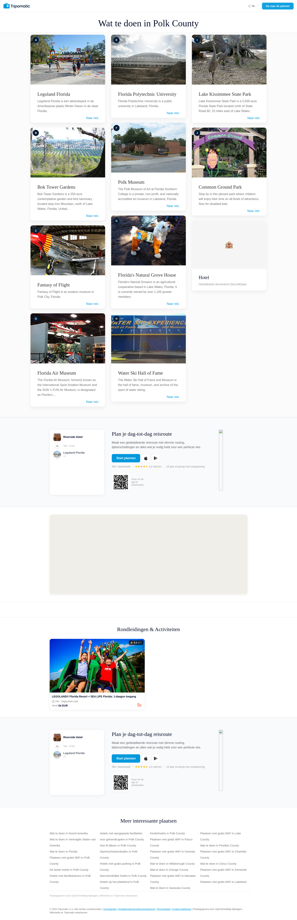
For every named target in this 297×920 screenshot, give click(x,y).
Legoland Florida (53, 94)
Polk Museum (131, 182)
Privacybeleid (163, 909)
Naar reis (92, 118)
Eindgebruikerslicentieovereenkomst (136, 909)
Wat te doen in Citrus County (218, 863)
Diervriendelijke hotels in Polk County (123, 875)
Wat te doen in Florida (63, 851)
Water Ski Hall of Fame (140, 373)
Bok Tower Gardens (56, 187)
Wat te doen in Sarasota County (170, 887)
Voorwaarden (110, 909)
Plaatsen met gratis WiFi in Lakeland (223, 881)
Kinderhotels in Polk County (167, 833)
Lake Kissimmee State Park (225, 94)
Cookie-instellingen (181, 909)
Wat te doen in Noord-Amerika (69, 833)
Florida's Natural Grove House (147, 275)
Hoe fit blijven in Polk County (118, 845)
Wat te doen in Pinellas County (219, 845)
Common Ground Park (220, 187)
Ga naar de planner (278, 6)
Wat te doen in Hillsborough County (172, 863)
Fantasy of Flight (53, 284)
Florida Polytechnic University (147, 94)
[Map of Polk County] (148, 554)
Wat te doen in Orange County (169, 869)
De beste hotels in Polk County (69, 869)
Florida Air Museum (56, 373)
